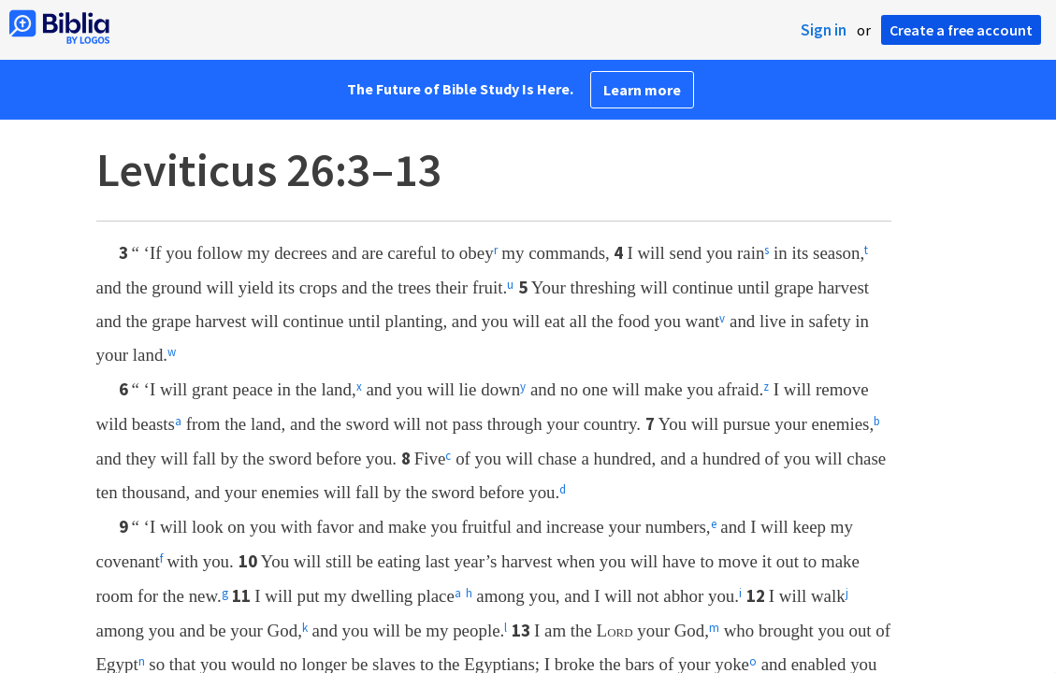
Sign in (823, 30)
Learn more (642, 89)
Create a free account (961, 30)
